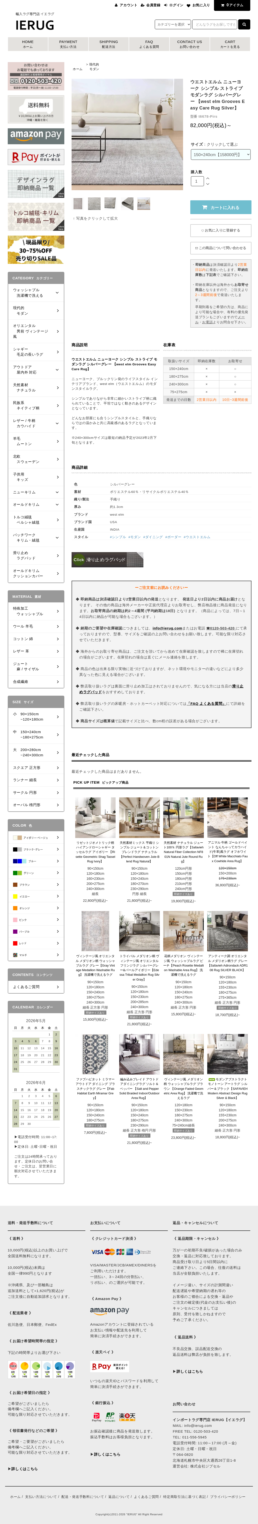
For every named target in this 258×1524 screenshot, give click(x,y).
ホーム (78, 69)
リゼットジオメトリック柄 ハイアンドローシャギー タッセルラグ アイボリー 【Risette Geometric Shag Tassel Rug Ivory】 (95, 852)
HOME (28, 44)
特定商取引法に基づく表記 (184, 1497)
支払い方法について (41, 1497)
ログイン (176, 5)
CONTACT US (190, 44)
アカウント (128, 5)
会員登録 (153, 5)
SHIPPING (109, 44)
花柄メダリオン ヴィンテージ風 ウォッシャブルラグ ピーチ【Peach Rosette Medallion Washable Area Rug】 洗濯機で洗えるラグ (183, 965)
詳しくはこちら (24, 1469)
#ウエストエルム (197, 537)
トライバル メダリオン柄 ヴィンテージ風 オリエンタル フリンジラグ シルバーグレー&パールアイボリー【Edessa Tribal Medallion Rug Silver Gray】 (139, 967)
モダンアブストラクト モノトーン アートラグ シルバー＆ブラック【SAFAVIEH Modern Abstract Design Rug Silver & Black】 (227, 1088)
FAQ (149, 44)
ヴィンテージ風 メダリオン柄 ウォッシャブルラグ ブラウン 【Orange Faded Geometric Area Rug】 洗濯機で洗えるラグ (183, 1088)
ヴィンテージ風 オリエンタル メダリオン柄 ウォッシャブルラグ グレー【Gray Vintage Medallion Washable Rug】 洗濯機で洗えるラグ (95, 965)
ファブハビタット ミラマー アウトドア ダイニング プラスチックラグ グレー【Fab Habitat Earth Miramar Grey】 (95, 1088)
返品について (119, 1497)
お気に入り (201, 5)
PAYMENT (68, 44)
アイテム (231, 5)
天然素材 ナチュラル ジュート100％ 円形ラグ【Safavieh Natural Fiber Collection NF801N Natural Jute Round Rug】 (183, 852)
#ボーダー (173, 537)
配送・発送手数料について (82, 1497)
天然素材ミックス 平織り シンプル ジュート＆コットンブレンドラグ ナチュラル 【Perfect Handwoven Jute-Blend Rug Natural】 (139, 852)
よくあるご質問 (146, 1497)
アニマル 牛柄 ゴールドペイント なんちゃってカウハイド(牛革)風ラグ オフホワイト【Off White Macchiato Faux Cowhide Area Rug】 (227, 852)
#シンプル (118, 537)
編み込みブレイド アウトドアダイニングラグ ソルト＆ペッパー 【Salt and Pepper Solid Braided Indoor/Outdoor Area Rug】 (139, 1088)
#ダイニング (153, 537)
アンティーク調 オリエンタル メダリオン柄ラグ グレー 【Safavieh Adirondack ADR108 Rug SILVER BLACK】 (227, 963)
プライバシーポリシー (228, 1497)
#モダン (134, 537)
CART (230, 44)
